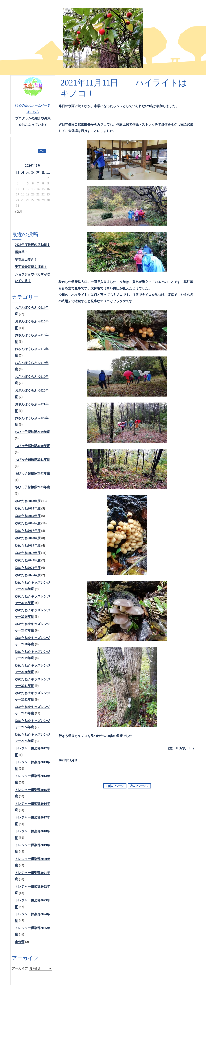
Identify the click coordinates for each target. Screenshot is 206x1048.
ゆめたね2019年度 (27, 545)
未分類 (19, 941)
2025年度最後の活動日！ (32, 244)
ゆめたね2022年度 (27, 553)
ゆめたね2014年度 (27, 508)
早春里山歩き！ (26, 259)
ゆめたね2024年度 (27, 567)
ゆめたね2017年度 (27, 530)
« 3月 (18, 211)
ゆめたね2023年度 (27, 560)
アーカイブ (20, 968)
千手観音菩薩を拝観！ (31, 267)
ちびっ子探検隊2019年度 (32, 432)
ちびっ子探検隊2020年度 (32, 445)
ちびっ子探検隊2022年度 (32, 473)
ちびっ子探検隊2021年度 (32, 459)
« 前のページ (115, 786)
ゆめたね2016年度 (27, 523)
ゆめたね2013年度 (27, 501)
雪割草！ (21, 252)
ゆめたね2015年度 (27, 515)
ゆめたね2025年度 (27, 575)
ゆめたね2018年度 (27, 538)
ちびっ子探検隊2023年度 (32, 487)
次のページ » (139, 786)
